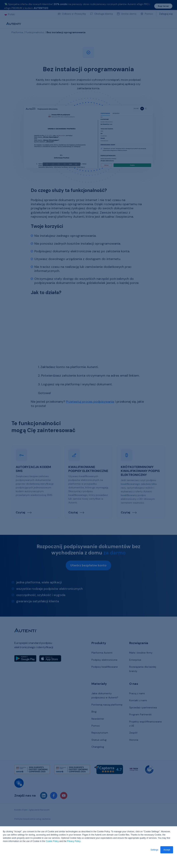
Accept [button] (166, 850)
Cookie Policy (52, 841)
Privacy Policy (73, 841)
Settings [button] (154, 850)
